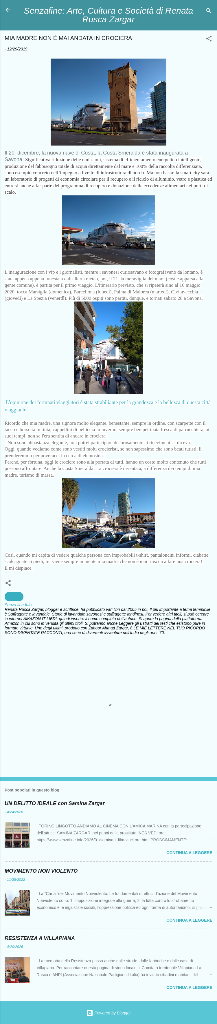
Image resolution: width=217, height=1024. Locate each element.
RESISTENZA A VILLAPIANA (40, 938)
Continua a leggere (189, 852)
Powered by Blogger (108, 1013)
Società (14, 596)
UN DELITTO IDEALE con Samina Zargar (55, 803)
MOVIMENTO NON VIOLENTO (41, 871)
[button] (208, 39)
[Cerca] (208, 12)
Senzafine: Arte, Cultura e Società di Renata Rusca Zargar (108, 15)
